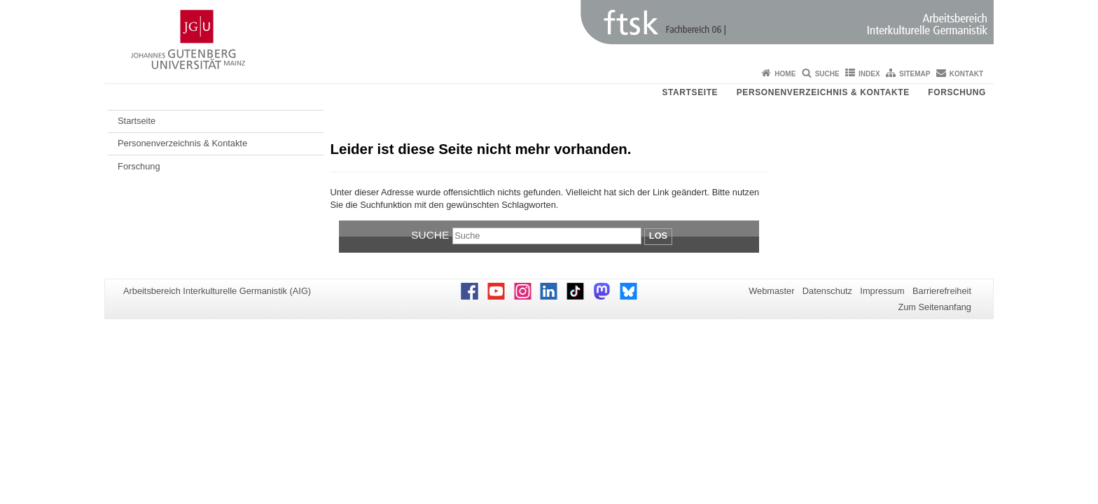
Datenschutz (827, 291)
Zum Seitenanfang (934, 307)
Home (784, 74)
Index (869, 74)
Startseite (690, 92)
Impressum (882, 291)
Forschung (957, 92)
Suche (827, 74)
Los (658, 235)
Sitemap (914, 74)
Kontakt (966, 74)
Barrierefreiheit (941, 291)
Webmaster (771, 291)
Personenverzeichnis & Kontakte (823, 92)
